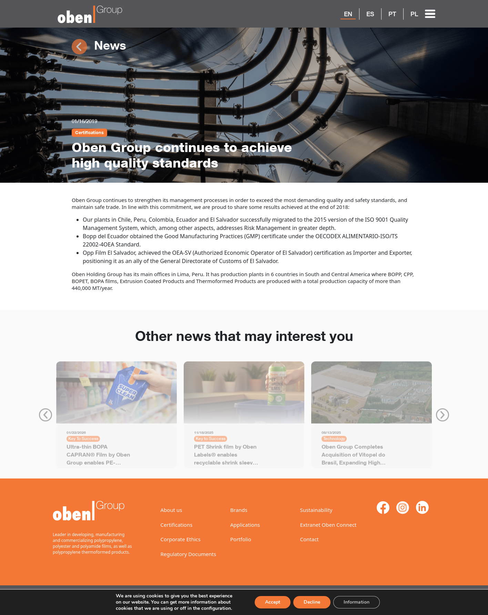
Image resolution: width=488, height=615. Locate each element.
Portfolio (240, 539)
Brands (238, 509)
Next (442, 417)
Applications (245, 524)
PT (392, 14)
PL (414, 14)
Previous (45, 417)
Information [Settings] (356, 599)
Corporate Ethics (181, 539)
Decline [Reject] (310, 599)
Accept (271, 599)
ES (370, 14)
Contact (309, 539)
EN (348, 14)
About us (171, 509)
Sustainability (316, 509)
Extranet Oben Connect (328, 524)
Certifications (177, 524)
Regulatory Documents (188, 554)
